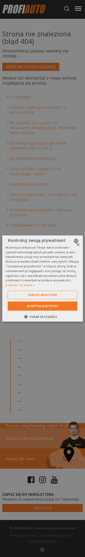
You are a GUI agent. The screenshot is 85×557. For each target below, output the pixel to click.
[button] (42, 316)
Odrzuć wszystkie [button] (42, 295)
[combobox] (77, 241)
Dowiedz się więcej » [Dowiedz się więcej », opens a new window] (19, 285)
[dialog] (42, 278)
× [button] (78, 244)
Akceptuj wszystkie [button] (42, 306)
